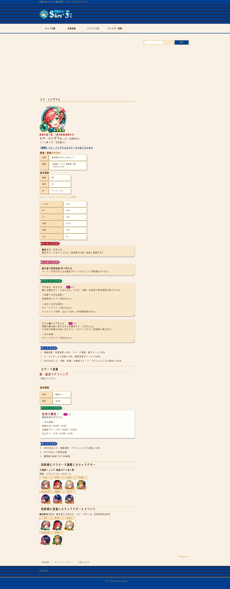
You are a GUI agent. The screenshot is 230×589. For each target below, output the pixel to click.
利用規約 (45, 562)
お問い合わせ (84, 562)
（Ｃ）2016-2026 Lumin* (116, 581)
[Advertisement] (87, 69)
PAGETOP (183, 557)
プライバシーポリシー (63, 562)
